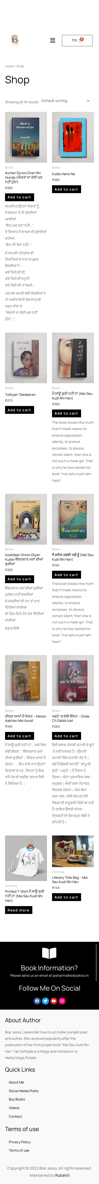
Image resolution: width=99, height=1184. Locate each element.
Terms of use (19, 1150)
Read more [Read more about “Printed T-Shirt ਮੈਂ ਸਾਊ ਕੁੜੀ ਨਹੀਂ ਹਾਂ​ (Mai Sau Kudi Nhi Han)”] (19, 910)
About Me (16, 1082)
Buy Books (17, 1099)
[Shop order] (65, 101)
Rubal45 (62, 1175)
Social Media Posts (23, 1090)
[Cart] (77, 40)
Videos (14, 1107)
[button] (52, 40)
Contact (15, 1116)
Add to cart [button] (19, 197)
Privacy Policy (20, 1141)
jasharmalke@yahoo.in (71, 975)
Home (9, 66)
